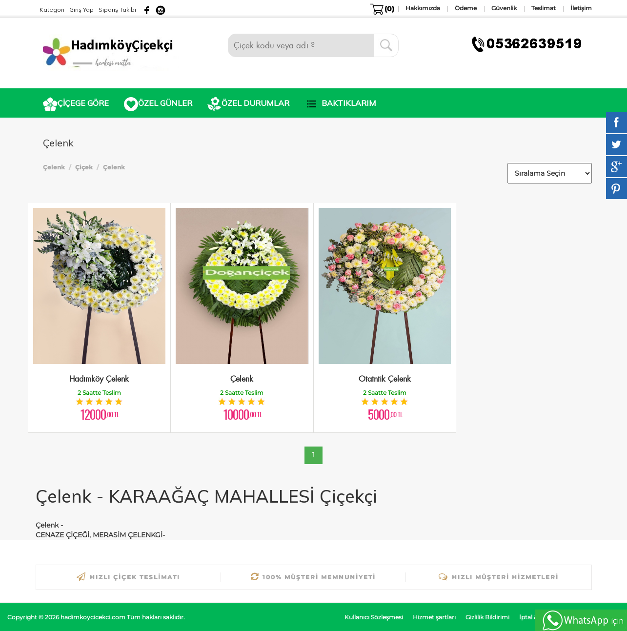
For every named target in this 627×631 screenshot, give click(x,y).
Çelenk (54, 167)
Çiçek (84, 167)
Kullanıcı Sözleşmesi (373, 617)
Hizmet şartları (434, 617)
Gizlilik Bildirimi (487, 617)
